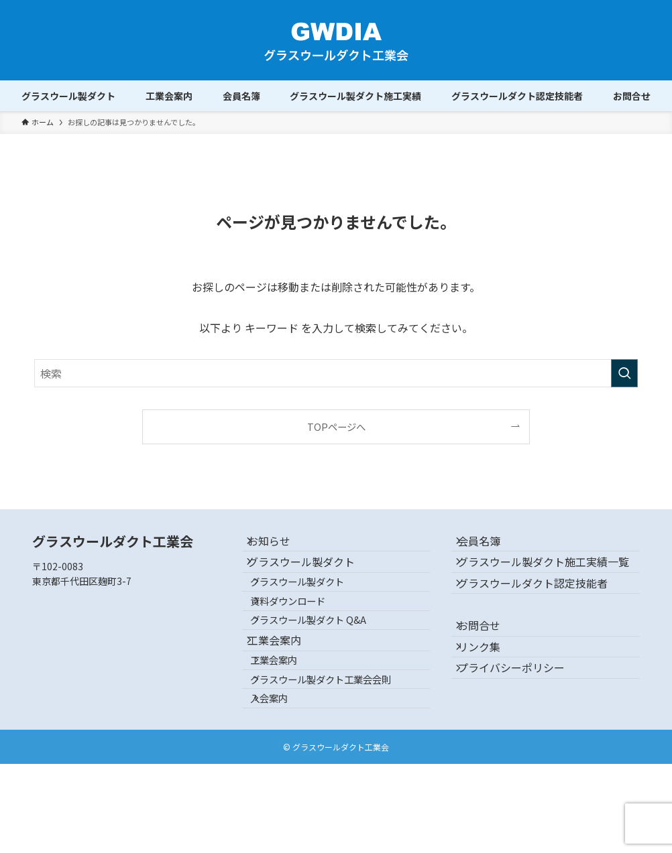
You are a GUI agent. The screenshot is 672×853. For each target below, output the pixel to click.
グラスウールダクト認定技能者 (542, 624)
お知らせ (279, 546)
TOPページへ (336, 426)
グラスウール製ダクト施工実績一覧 (547, 585)
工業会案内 (285, 695)
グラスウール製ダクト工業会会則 (336, 753)
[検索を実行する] (624, 373)
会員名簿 (488, 546)
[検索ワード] (336, 373)
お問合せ (488, 677)
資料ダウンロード (303, 636)
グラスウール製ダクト (312, 578)
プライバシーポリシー (521, 741)
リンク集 (488, 709)
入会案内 (285, 782)
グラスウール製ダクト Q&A (324, 665)
